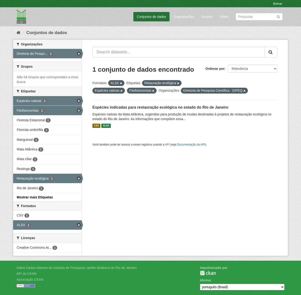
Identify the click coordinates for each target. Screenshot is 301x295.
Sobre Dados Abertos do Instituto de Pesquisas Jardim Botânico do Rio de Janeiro (76, 268)
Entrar (277, 3)
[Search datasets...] (178, 52)
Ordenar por (215, 69)
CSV (96, 125)
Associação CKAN (29, 279)
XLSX (106, 125)
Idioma (205, 280)
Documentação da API (191, 144)
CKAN (208, 273)
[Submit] (278, 16)
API (167, 144)
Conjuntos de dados (151, 17)
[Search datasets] (259, 16)
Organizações (184, 17)
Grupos (207, 17)
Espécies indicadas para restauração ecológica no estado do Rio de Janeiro (160, 107)
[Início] (18, 32)
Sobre (224, 17)
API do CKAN (26, 273)
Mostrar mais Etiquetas (35, 197)
